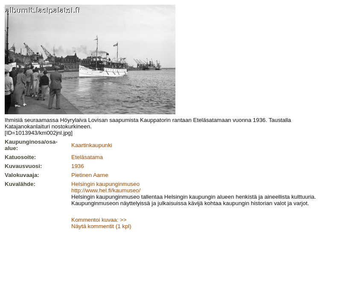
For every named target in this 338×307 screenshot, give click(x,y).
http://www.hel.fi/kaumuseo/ (105, 190)
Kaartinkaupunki (91, 145)
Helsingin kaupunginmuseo (105, 184)
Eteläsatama (87, 157)
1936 (77, 166)
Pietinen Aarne (89, 175)
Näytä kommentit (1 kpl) (101, 226)
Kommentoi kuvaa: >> (99, 220)
